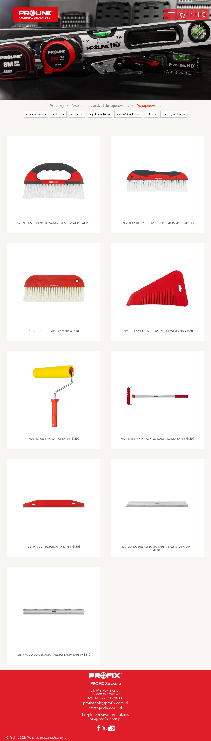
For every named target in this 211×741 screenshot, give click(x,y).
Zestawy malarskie (173, 114)
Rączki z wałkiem (100, 114)
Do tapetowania (149, 105)
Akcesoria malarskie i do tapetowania (100, 105)
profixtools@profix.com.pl (105, 702)
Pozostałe (77, 114)
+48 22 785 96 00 (108, 698)
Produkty (57, 105)
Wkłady (151, 114)
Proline (35, 14)
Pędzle (56, 114)
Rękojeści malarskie (128, 114)
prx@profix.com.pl (106, 718)
